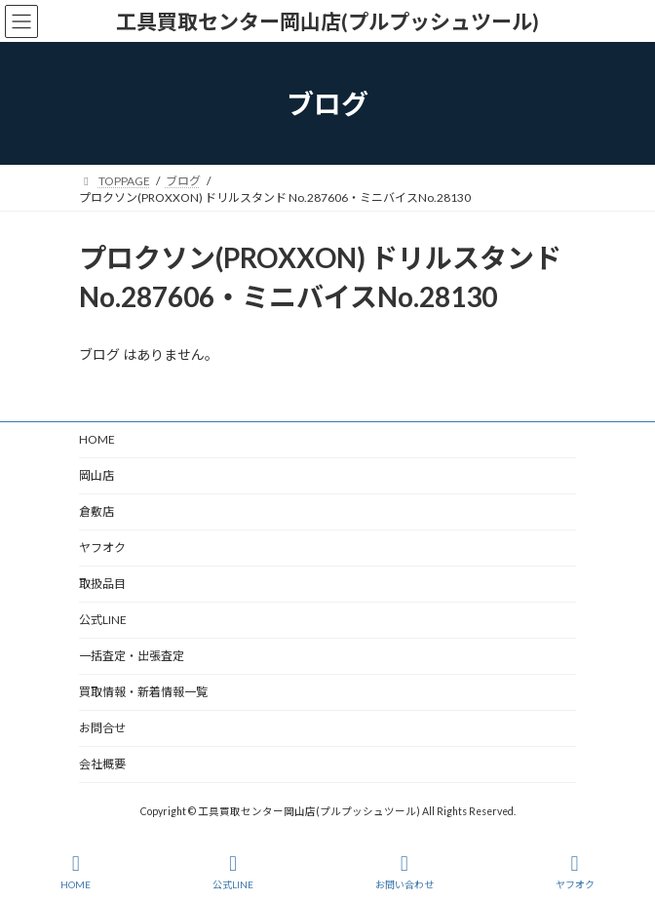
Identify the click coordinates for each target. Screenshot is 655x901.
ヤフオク (102, 547)
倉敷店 (102, 511)
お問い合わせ (404, 871)
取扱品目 (102, 583)
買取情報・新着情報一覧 (143, 692)
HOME (97, 439)
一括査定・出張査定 (131, 655)
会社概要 (102, 764)
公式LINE (103, 619)
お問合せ (102, 728)
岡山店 (96, 475)
